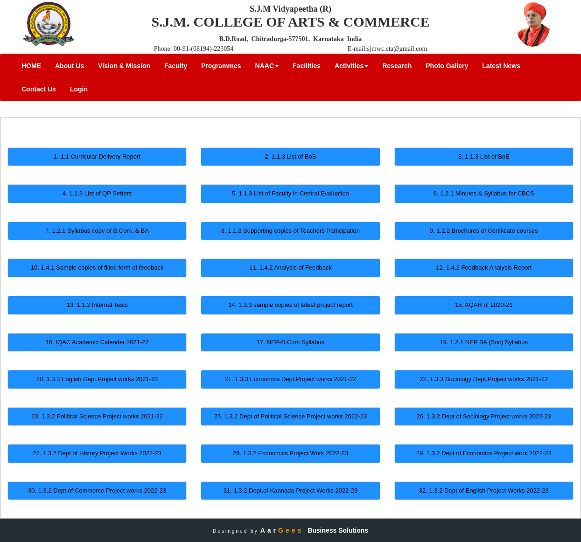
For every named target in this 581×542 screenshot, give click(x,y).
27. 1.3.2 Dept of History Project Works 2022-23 (97, 453)
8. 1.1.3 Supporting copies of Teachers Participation (290, 230)
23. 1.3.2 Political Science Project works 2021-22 (97, 416)
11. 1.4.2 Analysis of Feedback (290, 267)
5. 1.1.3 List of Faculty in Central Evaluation (290, 193)
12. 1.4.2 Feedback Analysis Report (484, 267)
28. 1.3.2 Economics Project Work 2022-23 (290, 453)
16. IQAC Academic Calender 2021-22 (97, 342)
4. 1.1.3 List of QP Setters (97, 193)
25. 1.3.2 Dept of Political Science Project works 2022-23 (290, 416)
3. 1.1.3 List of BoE (484, 156)
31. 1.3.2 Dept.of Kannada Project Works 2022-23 (290, 490)
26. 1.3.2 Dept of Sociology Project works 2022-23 (483, 416)
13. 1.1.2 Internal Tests (97, 304)
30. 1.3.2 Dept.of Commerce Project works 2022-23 (97, 490)
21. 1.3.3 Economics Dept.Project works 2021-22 (291, 378)
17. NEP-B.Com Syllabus (290, 342)
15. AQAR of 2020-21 (484, 304)
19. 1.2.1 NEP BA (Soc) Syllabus (484, 342)
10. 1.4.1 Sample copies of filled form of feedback (97, 267)
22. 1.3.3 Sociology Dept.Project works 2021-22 (484, 378)
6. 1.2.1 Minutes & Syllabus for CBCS (484, 193)
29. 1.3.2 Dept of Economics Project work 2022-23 (484, 453)
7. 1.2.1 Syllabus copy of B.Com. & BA (97, 230)
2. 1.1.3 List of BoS (290, 156)
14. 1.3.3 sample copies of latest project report (290, 304)
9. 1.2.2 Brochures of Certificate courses (484, 230)
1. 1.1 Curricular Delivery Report (97, 156)
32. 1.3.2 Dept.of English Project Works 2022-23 (484, 490)
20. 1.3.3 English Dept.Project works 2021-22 (97, 378)
